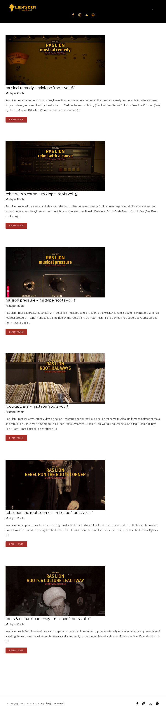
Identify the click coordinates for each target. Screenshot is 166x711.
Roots (20, 93)
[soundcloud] (86, 14)
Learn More (16, 119)
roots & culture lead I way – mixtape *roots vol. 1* (48, 618)
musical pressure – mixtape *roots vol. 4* (41, 300)
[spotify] (93, 14)
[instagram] (79, 14)
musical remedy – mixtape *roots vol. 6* (40, 87)
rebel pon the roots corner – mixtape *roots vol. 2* (49, 512)
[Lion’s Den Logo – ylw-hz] (22, 4)
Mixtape (11, 93)
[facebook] (73, 14)
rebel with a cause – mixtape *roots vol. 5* (42, 194)
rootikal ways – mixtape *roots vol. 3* (38, 406)
